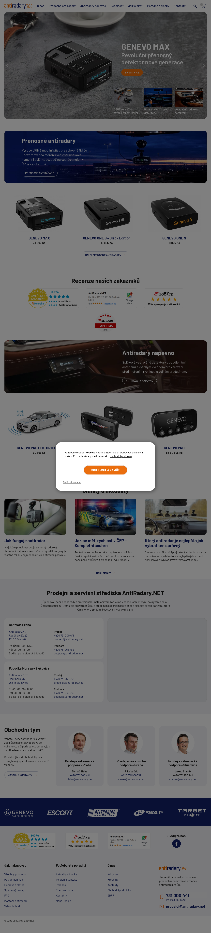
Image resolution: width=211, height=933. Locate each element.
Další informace (72, 482)
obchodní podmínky (121, 456)
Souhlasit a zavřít (105, 470)
